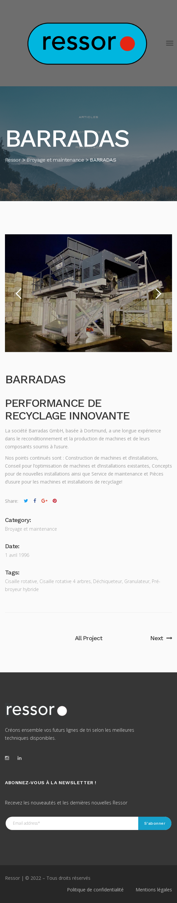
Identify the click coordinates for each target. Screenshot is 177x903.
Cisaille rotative (21, 581)
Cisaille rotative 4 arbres (65, 581)
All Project (88, 638)
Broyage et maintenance (31, 529)
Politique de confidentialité (95, 889)
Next (161, 638)
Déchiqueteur (107, 581)
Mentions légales (154, 889)
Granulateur (136, 581)
